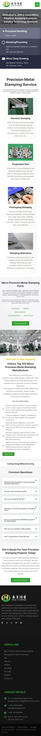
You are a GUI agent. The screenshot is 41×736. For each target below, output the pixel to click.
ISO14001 (7, 675)
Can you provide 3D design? (14, 499)
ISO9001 (7, 665)
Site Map (33, 727)
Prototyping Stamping (20, 207)
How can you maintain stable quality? (17, 529)
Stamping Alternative (20, 253)
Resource (7, 661)
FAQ (5, 658)
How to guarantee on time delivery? (17, 536)
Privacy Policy (23, 727)
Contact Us (8, 678)
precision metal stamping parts (14, 378)
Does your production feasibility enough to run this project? (19, 520)
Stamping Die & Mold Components (16, 654)
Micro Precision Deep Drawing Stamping (18, 651)
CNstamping (24, 729)
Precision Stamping (20, 118)
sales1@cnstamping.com (16, 708)
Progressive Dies (20, 164)
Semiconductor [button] (20, 312)
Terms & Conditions (8, 727)
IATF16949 (8, 668)
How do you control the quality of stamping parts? (19, 509)
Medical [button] (26, 308)
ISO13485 (7, 672)
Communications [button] (14, 315)
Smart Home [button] (28, 315)
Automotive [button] (15, 308)
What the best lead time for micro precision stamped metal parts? (19, 482)
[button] (20, 482)
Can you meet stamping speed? (15, 491)
